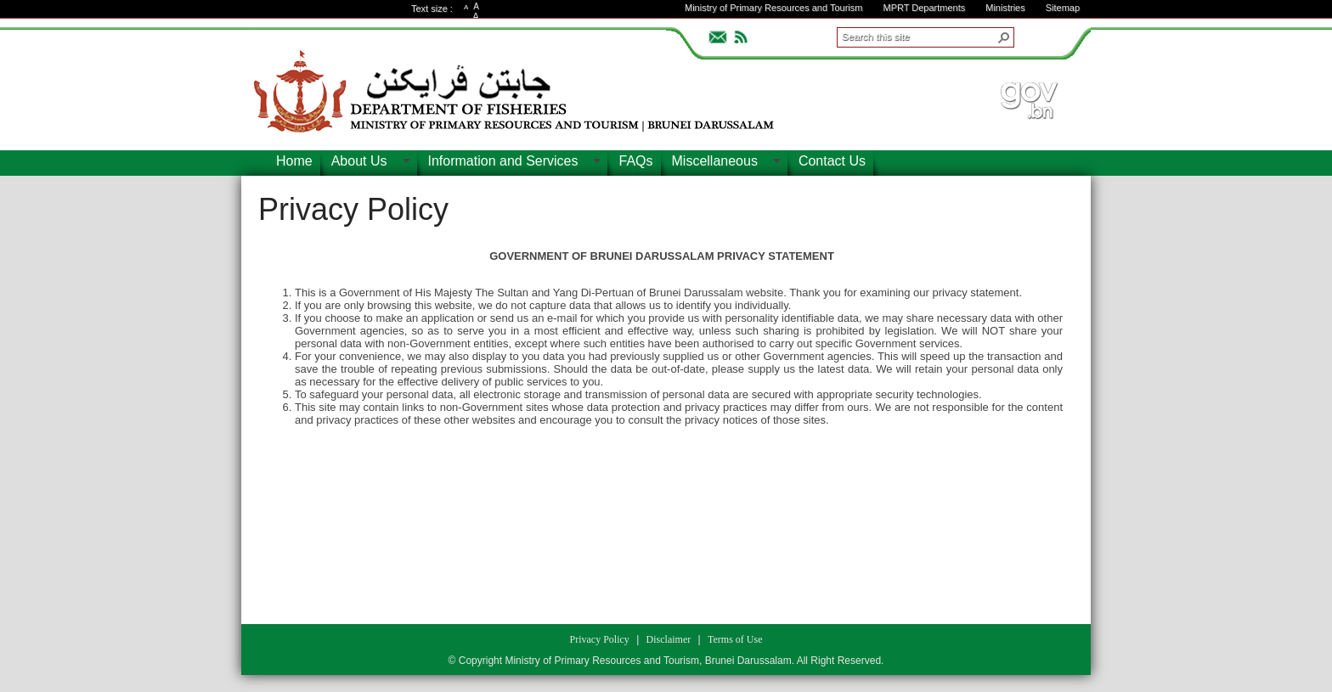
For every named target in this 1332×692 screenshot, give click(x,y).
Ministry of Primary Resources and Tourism (773, 8)
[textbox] (662, 427)
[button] (1004, 37)
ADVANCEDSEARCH (1041, 34)
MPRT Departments (924, 8)
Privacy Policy (353, 209)
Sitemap (1063, 8)
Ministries (1004, 8)
